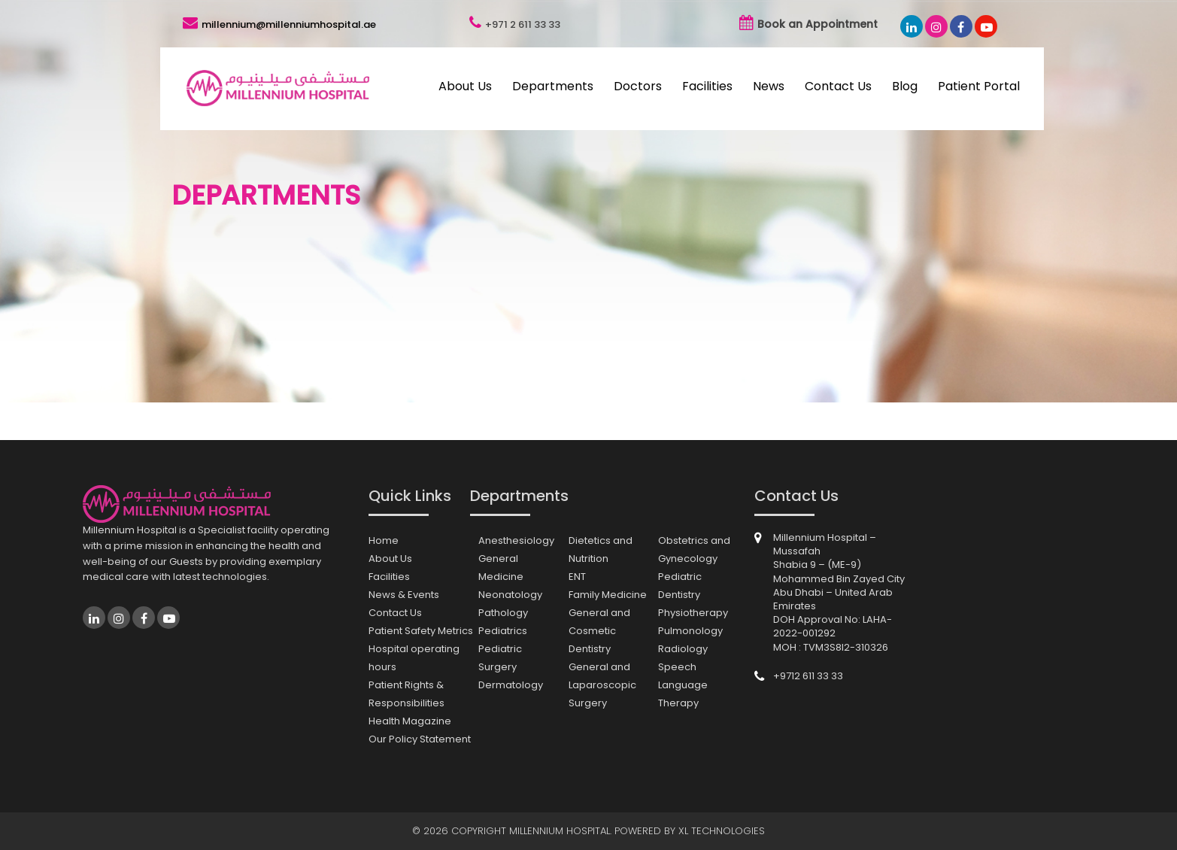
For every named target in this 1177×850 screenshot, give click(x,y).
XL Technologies (721, 831)
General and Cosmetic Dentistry (599, 631)
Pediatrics (502, 631)
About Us (465, 86)
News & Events (404, 594)
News (768, 86)
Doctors (638, 86)
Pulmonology (690, 631)
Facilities (707, 86)
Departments (552, 86)
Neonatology (510, 594)
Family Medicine (608, 594)
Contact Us (838, 86)
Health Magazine (410, 721)
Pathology (503, 613)
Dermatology (510, 685)
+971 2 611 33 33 (522, 24)
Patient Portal (979, 86)
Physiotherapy (693, 613)
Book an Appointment (817, 24)
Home (384, 540)
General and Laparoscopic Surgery (602, 685)
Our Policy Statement (420, 739)
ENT (577, 576)
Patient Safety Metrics (421, 631)
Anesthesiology (516, 540)
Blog (905, 86)
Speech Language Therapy (683, 685)
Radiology (683, 649)
